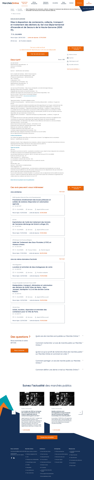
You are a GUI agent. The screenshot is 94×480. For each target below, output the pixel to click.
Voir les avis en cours (38, 54)
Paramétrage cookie (30, 462)
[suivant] (80, 412)
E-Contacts (43, 467)
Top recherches (29, 473)
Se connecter (89, 3)
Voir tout (62, 191)
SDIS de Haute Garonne (18, 19)
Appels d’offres (12, 9)
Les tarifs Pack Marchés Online (46, 470)
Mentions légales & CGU (31, 454)
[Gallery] (47, 412)
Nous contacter (19, 350)
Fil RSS (27, 465)
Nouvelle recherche (20, 9)
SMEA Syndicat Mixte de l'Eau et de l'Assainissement (26, 197)
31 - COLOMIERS (17, 34)
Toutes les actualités (47, 437)
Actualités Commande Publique (74, 452)
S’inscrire (79, 3)
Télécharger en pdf (73, 61)
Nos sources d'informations (61, 454)
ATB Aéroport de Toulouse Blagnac (22, 240)
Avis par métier (58, 462)
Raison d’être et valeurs (31, 451)
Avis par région (58, 459)
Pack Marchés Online (45, 451)
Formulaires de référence (75, 460)
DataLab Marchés (44, 457)
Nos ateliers (72, 463)
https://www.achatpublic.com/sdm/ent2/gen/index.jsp (39, 88)
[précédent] (14, 412)
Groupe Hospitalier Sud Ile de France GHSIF (24, 283)
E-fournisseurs (44, 459)
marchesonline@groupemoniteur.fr (18, 451)
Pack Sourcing (44, 454)
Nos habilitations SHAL (45, 476)
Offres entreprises (34, 3)
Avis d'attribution (29, 470)
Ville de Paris (16, 307)
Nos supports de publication (47, 473)
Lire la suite (25, 430)
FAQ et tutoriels (73, 455)
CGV (26, 457)
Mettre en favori (73, 54)
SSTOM (14, 219)
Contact (71, 3)
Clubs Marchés (73, 457)
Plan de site (72, 465)
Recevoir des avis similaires (76, 48)
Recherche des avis (59, 457)
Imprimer (71, 58)
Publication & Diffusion (45, 462)
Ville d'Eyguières (16, 264)
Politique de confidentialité (31, 459)
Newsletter (28, 467)
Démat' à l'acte (44, 465)
